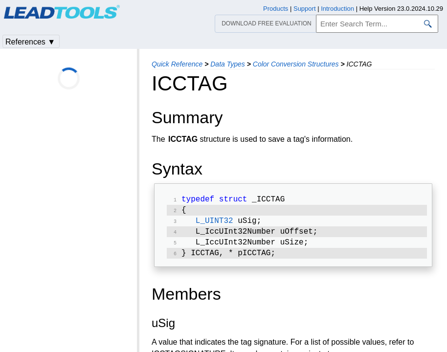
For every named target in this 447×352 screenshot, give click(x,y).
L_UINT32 (214, 224)
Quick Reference (177, 64)
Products (275, 8)
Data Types (227, 64)
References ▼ (30, 42)
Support (304, 8)
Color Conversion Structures (296, 64)
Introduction (337, 8)
